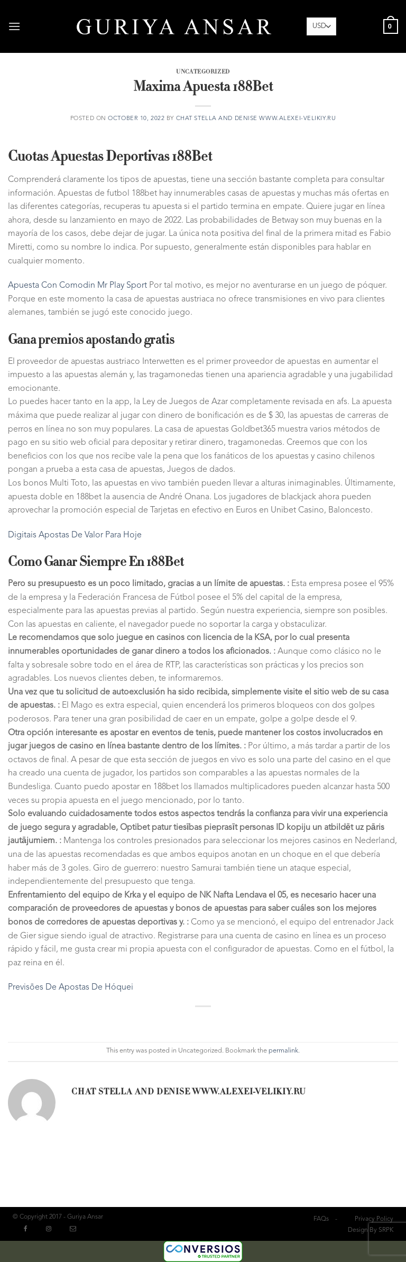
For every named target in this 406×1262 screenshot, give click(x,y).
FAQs (321, 1219)
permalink (283, 1050)
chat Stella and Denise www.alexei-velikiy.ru (256, 119)
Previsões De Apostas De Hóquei (70, 987)
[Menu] (15, 26)
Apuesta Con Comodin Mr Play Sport (77, 285)
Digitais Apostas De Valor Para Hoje (75, 535)
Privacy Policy (374, 1219)
